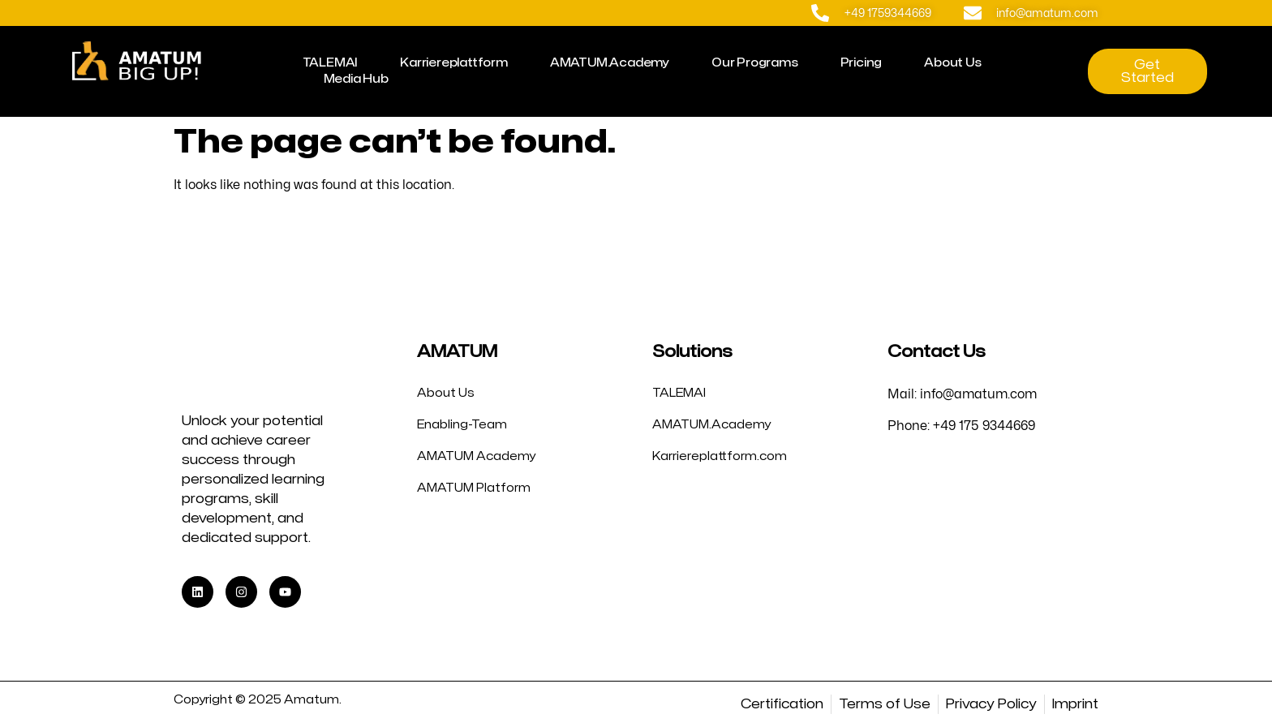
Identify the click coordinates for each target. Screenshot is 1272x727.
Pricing (861, 63)
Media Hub (356, 79)
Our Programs (754, 63)
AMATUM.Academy (609, 63)
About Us (952, 63)
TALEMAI (331, 63)
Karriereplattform (454, 63)
